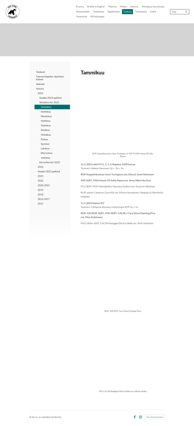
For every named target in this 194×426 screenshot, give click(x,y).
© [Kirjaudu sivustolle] (30, 417)
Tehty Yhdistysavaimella (154, 417)
